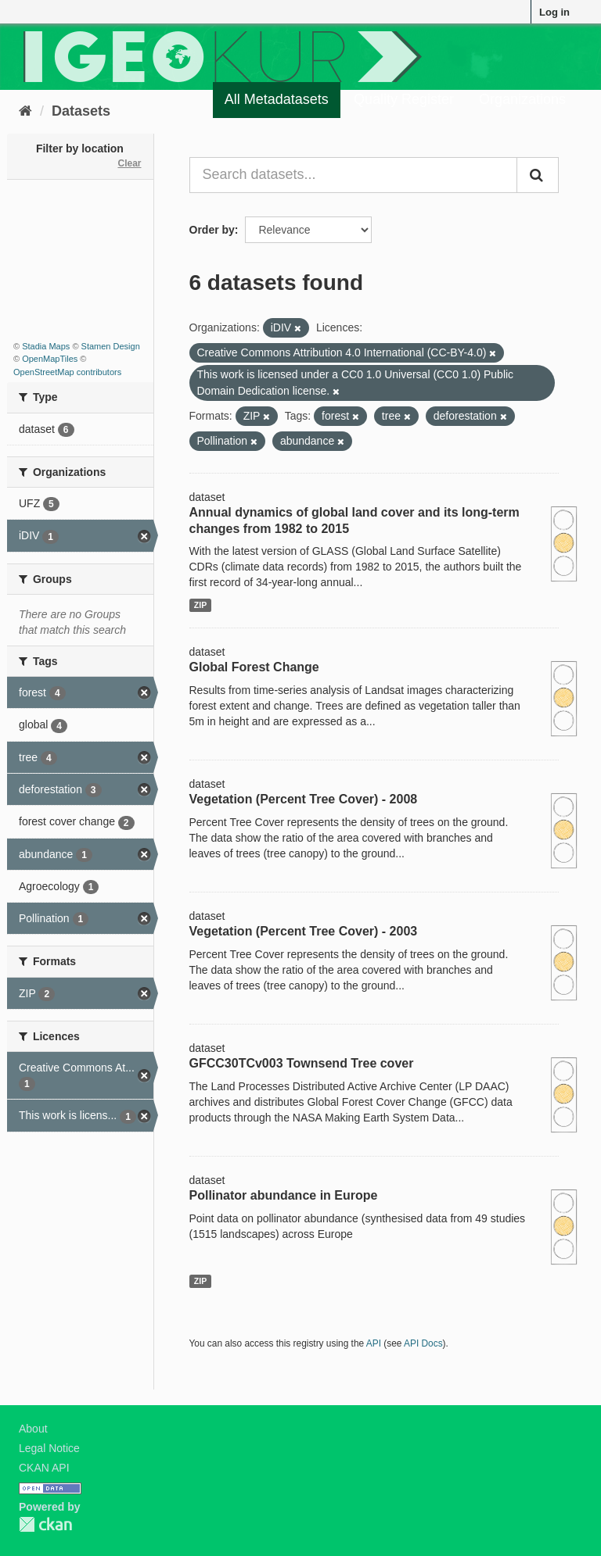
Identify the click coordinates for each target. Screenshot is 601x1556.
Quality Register (404, 99)
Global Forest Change (254, 667)
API (373, 1343)
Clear (129, 163)
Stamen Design (110, 346)
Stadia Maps (46, 346)
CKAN (45, 1524)
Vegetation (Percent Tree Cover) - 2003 (303, 931)
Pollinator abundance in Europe (283, 1195)
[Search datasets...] (353, 175)
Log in (554, 12)
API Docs (423, 1343)
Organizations (522, 99)
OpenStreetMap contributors (67, 372)
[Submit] (537, 175)
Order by (212, 230)
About (33, 1428)
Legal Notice (49, 1448)
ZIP (200, 605)
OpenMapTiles (49, 358)
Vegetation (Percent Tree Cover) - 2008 (303, 799)
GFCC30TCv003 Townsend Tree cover (301, 1063)
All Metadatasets (277, 99)
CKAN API (44, 1467)
